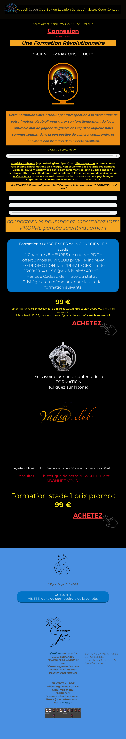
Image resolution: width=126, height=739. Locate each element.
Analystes (90, 9)
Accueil (22, 9)
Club (42, 9)
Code (102, 9)
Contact (113, 9)
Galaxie (77, 9)
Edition (52, 9)
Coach (33, 9)
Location (64, 9)
